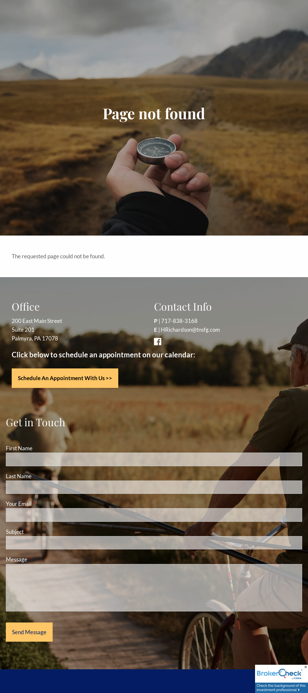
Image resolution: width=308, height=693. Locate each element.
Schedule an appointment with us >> (65, 378)
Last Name (19, 476)
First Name (19, 448)
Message (42, 559)
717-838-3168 (179, 320)
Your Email (44, 503)
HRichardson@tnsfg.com (190, 329)
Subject (40, 531)
